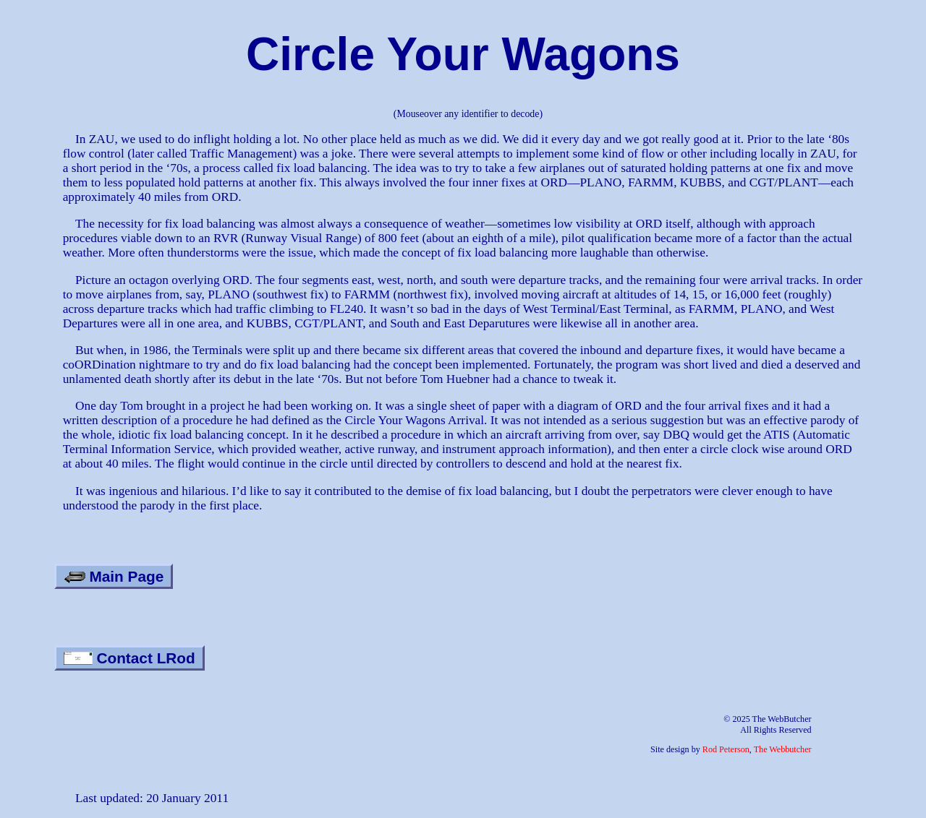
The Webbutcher (783, 749)
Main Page (114, 576)
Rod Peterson (725, 749)
